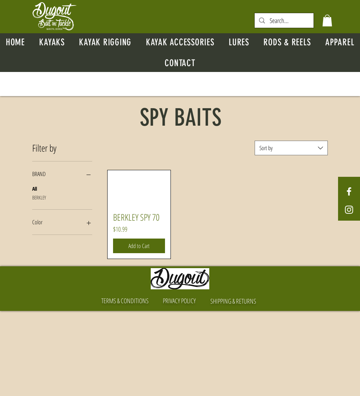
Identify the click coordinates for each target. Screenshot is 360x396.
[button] (327, 20)
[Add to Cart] (139, 246)
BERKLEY (39, 197)
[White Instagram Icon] (349, 209)
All (34, 188)
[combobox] (291, 148)
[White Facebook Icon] (349, 191)
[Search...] (284, 20)
